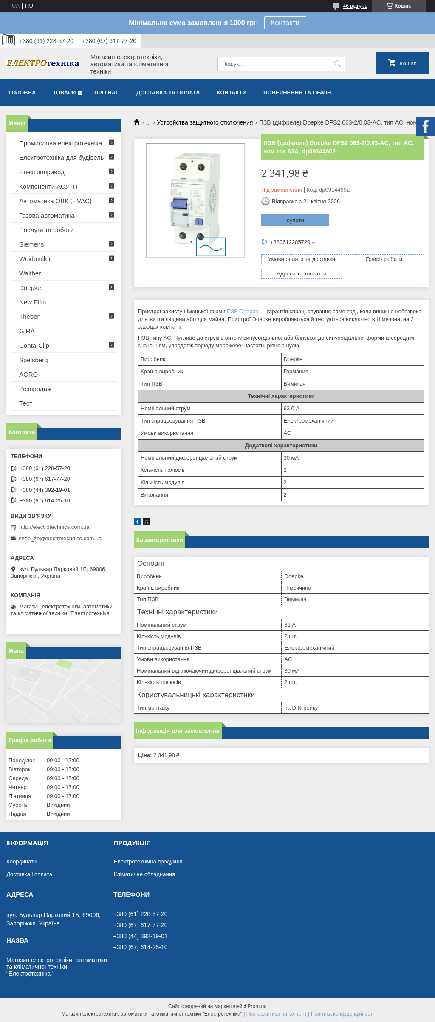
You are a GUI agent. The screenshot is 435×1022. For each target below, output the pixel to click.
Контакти (285, 22)
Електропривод (42, 172)
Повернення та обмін (297, 92)
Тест (25, 403)
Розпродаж (35, 388)
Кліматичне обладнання (144, 874)
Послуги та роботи (46, 229)
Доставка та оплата (168, 92)
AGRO (28, 374)
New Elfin (32, 302)
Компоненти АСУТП (48, 186)
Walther (30, 273)
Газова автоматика (47, 215)
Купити (295, 220)
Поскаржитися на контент (276, 1014)
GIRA (27, 331)
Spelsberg (33, 359)
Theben (30, 316)
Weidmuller (35, 258)
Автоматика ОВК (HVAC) (55, 200)
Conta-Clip (34, 345)
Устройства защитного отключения (205, 122)
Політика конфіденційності (342, 1014)
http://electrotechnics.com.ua (54, 527)
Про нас (106, 92)
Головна (22, 92)
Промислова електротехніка (60, 143)
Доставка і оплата (29, 874)
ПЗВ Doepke (242, 311)
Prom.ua (257, 1006)
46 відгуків (355, 6)
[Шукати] (337, 64)
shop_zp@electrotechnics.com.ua (60, 538)
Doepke (30, 287)
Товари (64, 92)
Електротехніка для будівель (61, 157)
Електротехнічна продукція (148, 861)
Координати (21, 861)
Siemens (31, 244)
